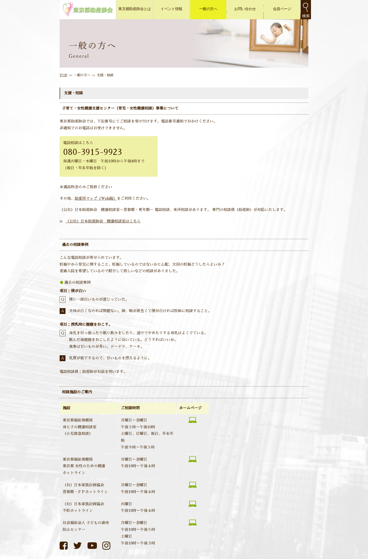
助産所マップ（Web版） (96, 198)
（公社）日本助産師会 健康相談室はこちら (103, 221)
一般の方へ (208, 9)
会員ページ (282, 9)
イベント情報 (171, 9)
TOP (63, 75)
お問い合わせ (245, 9)
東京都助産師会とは (134, 9)
